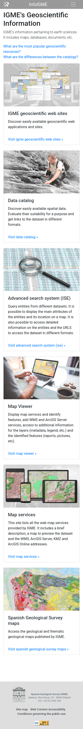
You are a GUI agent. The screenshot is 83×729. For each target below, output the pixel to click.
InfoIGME (38, 4)
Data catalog (21, 200)
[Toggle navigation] (73, 4)
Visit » (35, 139)
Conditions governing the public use (41, 713)
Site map (22, 709)
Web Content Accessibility (48, 709)
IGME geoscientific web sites (37, 113)
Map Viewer (20, 406)
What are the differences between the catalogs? (40, 57)
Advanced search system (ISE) (39, 298)
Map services (21, 514)
